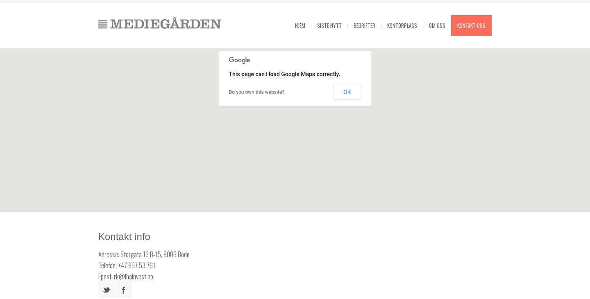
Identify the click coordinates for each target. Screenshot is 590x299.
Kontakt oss (471, 25)
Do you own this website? (257, 92)
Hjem (300, 25)
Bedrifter (364, 25)
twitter (106, 290)
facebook (124, 290)
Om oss (437, 25)
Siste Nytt (329, 25)
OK (347, 92)
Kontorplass (402, 25)
